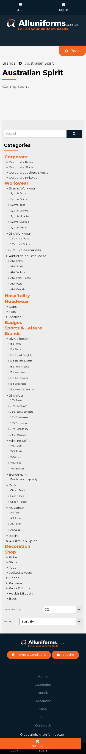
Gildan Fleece (18, 501)
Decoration (17, 546)
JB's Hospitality (19, 429)
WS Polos (16, 445)
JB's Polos (16, 400)
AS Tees (14, 512)
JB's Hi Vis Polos (19, 238)
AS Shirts (15, 524)
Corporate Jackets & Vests (28, 172)
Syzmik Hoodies (19, 216)
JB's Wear (16, 395)
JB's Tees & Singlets (21, 411)
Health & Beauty (21, 593)
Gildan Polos (17, 490)
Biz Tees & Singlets (21, 355)
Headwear (17, 301)
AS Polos (15, 518)
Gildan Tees (17, 496)
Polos (13, 557)
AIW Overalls (18, 289)
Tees (12, 567)
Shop (10, 552)
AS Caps (15, 529)
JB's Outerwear (19, 417)
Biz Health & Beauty (22, 389)
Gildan (13, 485)
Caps (13, 306)
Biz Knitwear (17, 372)
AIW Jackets (17, 272)
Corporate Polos (21, 162)
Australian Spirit (23, 541)
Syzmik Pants (18, 227)
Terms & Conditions (31, 654)
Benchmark (18, 474)
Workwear (16, 183)
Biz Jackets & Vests (21, 360)
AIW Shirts (16, 266)
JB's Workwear (20, 233)
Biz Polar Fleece (19, 366)
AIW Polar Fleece (20, 278)
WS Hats (15, 462)
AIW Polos (16, 261)
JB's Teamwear (19, 423)
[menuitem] (43, 676)
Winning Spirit (19, 440)
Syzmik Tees (17, 204)
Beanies (15, 317)
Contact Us (43, 725)
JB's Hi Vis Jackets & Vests (25, 250)
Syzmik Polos (18, 193)
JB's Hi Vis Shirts (20, 244)
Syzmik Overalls (19, 221)
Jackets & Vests (20, 572)
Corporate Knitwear (24, 177)
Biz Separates (18, 383)
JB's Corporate (18, 406)
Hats (12, 311)
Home (43, 676)
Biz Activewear (19, 378)
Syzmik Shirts (18, 199)
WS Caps (15, 457)
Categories (43, 684)
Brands (12, 333)
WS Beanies (17, 468)
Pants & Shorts (19, 588)
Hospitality (17, 295)
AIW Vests (16, 283)
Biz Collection (19, 338)
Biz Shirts (16, 349)
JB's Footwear (18, 434)
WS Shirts (16, 451)
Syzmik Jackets (19, 210)
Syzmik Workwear (22, 188)
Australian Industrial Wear (27, 256)
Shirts (13, 562)
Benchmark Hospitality (23, 479)
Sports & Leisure (23, 328)
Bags (13, 598)
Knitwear (15, 583)
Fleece (14, 578)
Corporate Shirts (21, 167)
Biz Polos (15, 343)
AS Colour (16, 508)
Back (75, 51)
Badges (13, 322)
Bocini (13, 535)
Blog (43, 717)
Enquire (68, 654)
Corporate (16, 156)
